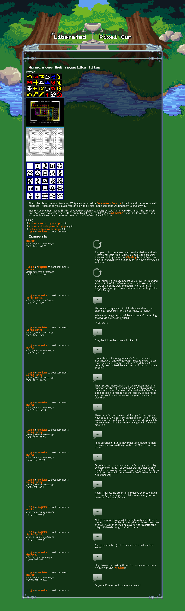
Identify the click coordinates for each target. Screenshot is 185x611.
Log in (31, 232)
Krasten (119, 568)
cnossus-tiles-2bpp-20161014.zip (47, 226)
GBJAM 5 (131, 257)
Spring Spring (34, 298)
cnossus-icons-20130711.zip (44, 223)
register (42, 232)
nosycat (30, 241)
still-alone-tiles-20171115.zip (44, 229)
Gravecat (31, 555)
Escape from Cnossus (109, 204)
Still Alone (117, 213)
